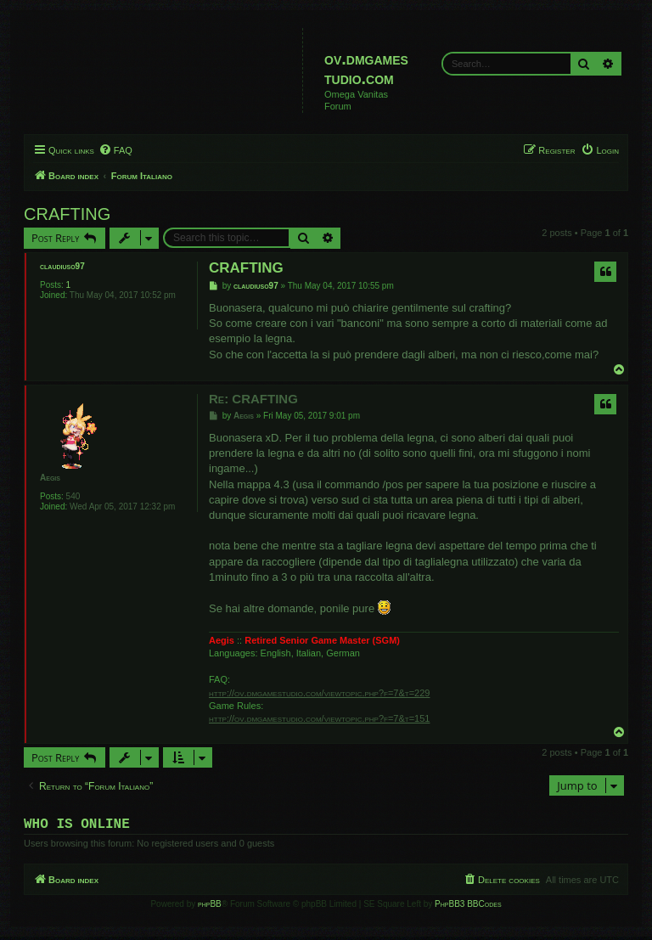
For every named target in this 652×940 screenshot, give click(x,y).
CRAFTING (67, 214)
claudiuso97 (62, 266)
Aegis (50, 477)
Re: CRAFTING (253, 398)
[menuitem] (115, 150)
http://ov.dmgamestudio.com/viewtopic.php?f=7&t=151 (319, 718)
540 (73, 496)
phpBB (210, 907)
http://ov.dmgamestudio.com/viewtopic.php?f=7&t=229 (319, 693)
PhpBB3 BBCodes (468, 907)
